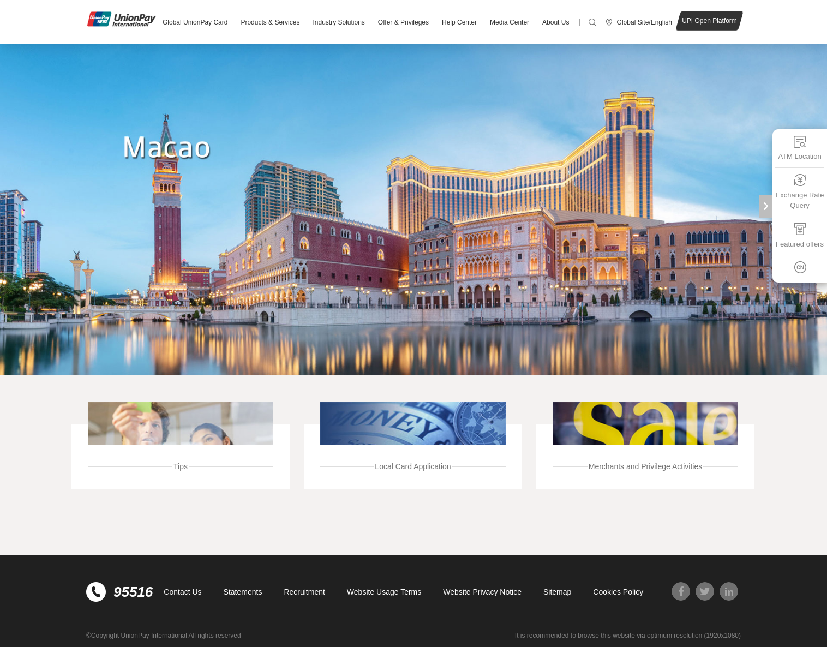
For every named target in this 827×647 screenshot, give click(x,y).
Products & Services (270, 22)
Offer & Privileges (403, 22)
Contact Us (182, 592)
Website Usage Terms (384, 592)
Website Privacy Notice (482, 592)
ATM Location (799, 147)
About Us (555, 22)
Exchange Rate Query (800, 191)
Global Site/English (644, 22)
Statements (243, 592)
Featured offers (800, 235)
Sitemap (557, 592)
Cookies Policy (618, 592)
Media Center (509, 22)
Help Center (459, 22)
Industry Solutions (338, 22)
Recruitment (304, 592)
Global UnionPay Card (195, 22)
